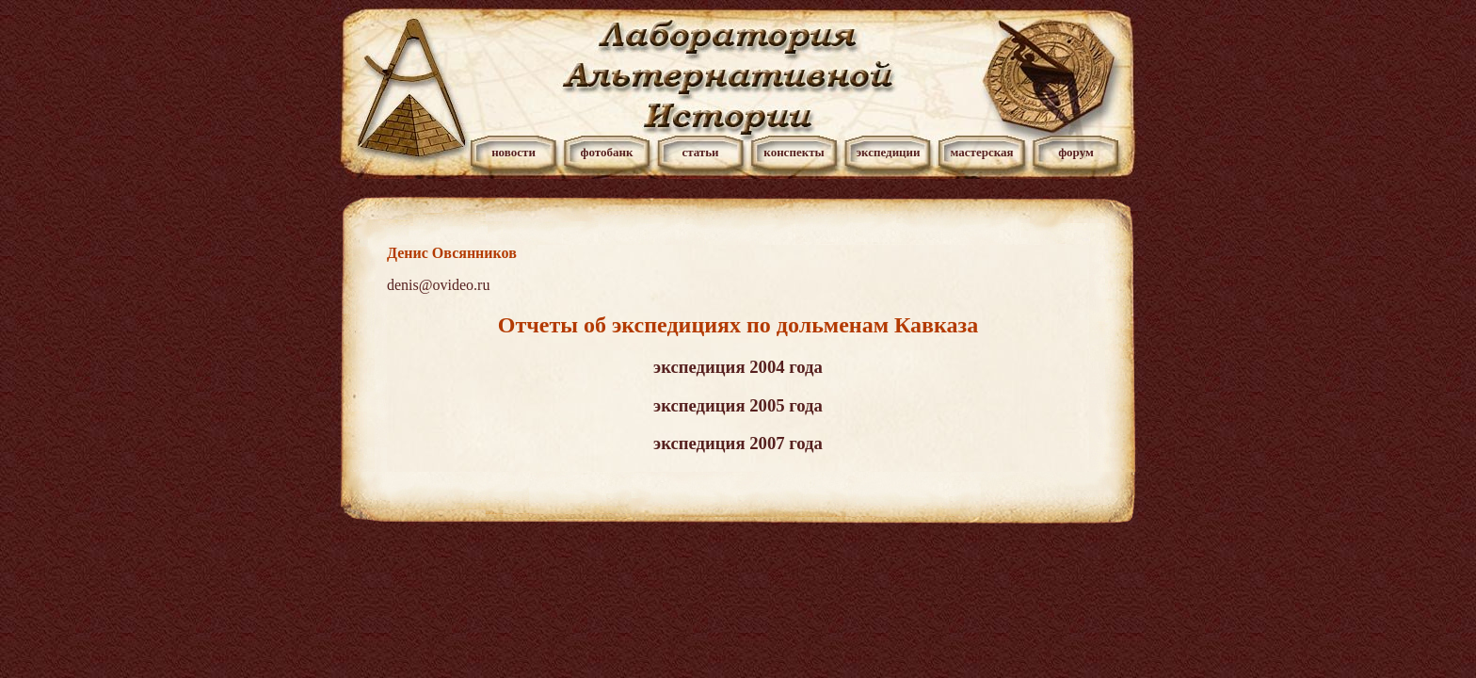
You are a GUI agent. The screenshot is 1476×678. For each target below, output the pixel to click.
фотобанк (606, 152)
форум (1076, 152)
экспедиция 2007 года (738, 443)
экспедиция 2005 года (738, 405)
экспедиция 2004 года (738, 367)
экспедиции (888, 152)
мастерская (981, 152)
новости (513, 152)
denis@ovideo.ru (438, 285)
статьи (700, 152)
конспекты (793, 152)
